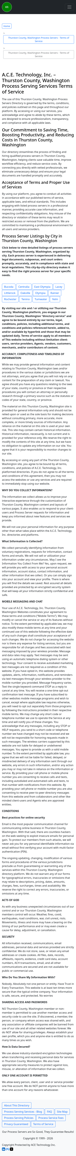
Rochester (10, 299)
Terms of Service (43, 1124)
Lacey (58, 287)
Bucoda (8, 287)
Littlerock (9, 293)
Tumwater (41, 299)
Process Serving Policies (18, 1118)
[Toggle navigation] (69, 7)
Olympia (40, 293)
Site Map (62, 1111)
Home (6, 26)
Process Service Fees (51, 1118)
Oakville (25, 293)
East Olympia (42, 287)
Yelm (55, 299)
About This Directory (16, 1105)
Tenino (25, 299)
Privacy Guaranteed (16, 1124)
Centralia (23, 287)
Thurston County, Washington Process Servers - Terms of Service (38, 39)
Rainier (54, 293)
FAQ (49, 1111)
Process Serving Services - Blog (23, 1111)
